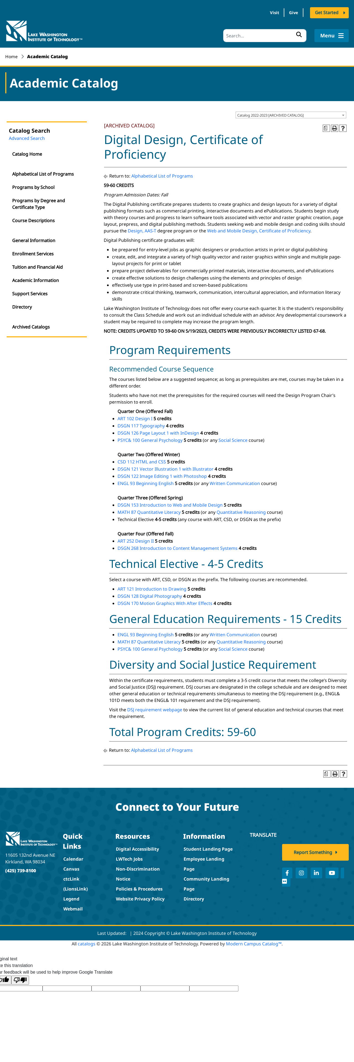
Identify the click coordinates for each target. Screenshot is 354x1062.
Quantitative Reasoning (241, 511)
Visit (268, 13)
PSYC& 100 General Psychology (150, 439)
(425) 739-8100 (20, 869)
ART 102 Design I (135, 417)
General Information (33, 239)
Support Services (30, 292)
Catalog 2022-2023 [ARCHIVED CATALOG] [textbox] (270, 114)
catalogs (86, 942)
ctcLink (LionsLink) (75, 882)
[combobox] (291, 114)
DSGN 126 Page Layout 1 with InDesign (158, 432)
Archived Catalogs (31, 326)
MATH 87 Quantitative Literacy (149, 511)
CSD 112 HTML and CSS (142, 460)
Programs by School (33, 186)
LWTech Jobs (129, 858)
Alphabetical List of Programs (43, 173)
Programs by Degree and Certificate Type (38, 202)
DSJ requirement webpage (154, 708)
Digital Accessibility (137, 848)
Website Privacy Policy (140, 897)
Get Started (327, 13)
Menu (331, 34)
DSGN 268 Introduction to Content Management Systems (178, 547)
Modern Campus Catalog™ (254, 942)
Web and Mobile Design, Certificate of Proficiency (258, 229)
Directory (22, 306)
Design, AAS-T (142, 229)
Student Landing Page (208, 848)
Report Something (313, 855)
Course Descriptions (33, 219)
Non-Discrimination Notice (138, 873)
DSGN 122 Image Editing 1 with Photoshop (162, 475)
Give (291, 13)
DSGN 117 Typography (141, 424)
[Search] (264, 34)
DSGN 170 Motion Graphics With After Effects (165, 602)
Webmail (73, 907)
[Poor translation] (20, 978)
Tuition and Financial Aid (37, 266)
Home (11, 55)
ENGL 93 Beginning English (146, 482)
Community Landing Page (206, 882)
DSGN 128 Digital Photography (150, 595)
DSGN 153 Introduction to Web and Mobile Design (170, 504)
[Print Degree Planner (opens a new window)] (326, 127)
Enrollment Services (33, 253)
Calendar (73, 858)
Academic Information (35, 279)
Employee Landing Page (204, 863)
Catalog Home (27, 153)
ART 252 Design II (136, 540)
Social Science (233, 439)
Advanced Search (27, 137)
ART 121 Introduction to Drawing (152, 587)
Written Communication (235, 482)
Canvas (71, 868)
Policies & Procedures (139, 887)
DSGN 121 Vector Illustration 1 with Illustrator (166, 468)
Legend (71, 897)
